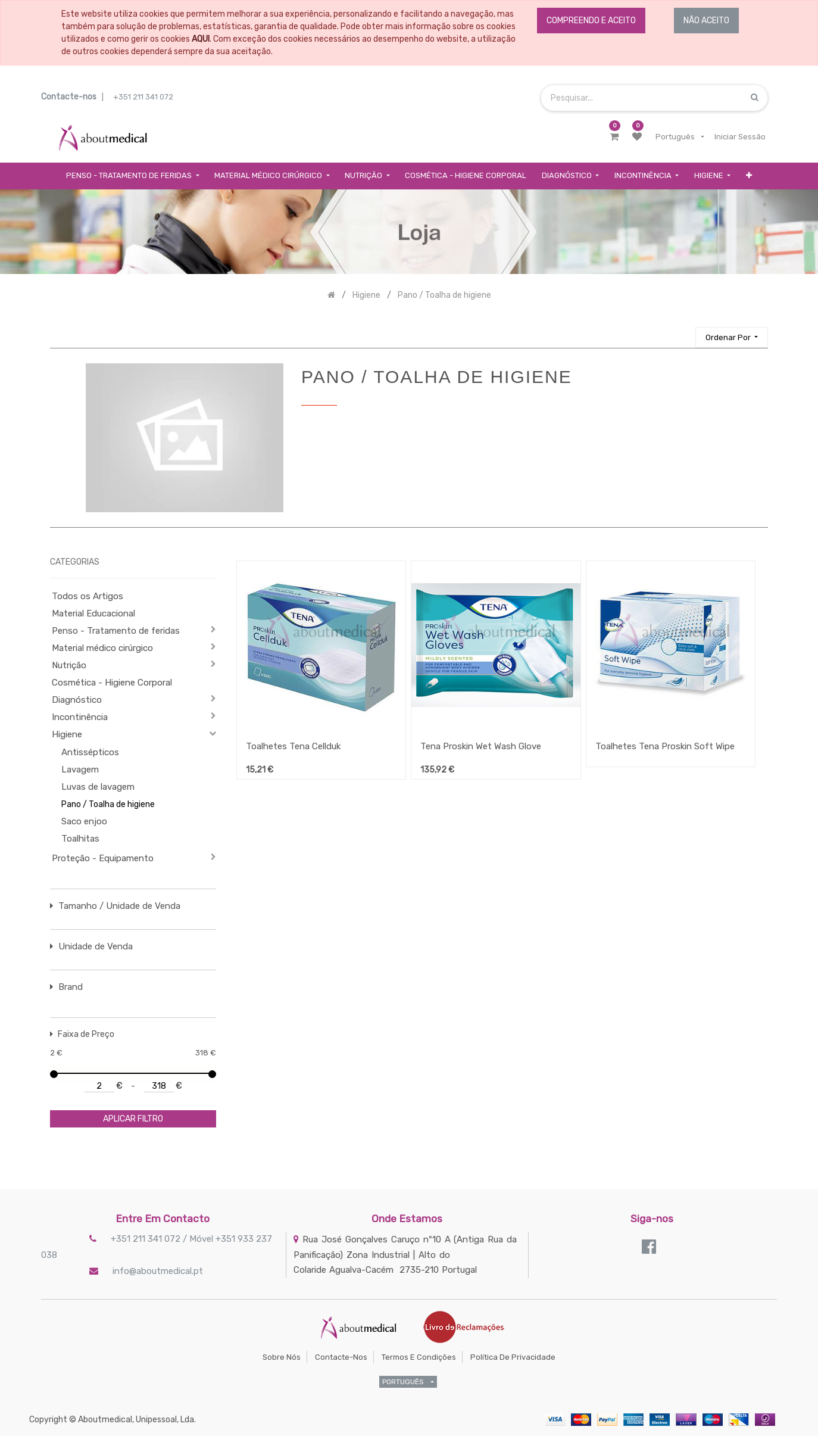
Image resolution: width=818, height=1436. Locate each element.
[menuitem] (465, 176)
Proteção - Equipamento (103, 858)
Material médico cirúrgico (102, 648)
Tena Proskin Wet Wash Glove (480, 746)
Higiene (67, 734)
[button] (749, 176)
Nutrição (69, 665)
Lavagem (80, 769)
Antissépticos (90, 752)
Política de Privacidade (512, 1357)
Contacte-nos (341, 1357)
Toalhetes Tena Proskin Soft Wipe (665, 746)
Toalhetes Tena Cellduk (293, 746)
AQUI (201, 39)
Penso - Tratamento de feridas (116, 630)
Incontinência (80, 717)
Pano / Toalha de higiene (108, 804)
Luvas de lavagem (98, 786)
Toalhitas (80, 838)
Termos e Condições (419, 1357)
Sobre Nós (282, 1357)
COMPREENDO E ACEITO (591, 20)
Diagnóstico (77, 699)
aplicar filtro (133, 1119)
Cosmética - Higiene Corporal (112, 682)
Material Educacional (93, 613)
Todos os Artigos (87, 596)
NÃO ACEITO (706, 20)
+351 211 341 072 (143, 96)
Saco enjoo (84, 821)
